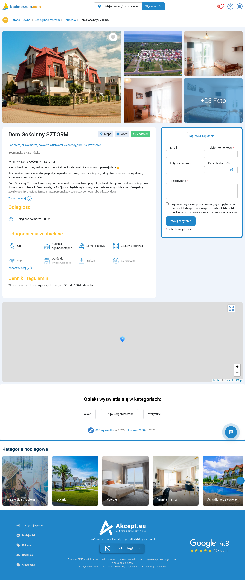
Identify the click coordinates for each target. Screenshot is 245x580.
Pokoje (86, 414)
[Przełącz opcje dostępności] (230, 6)
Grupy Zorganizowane (119, 414)
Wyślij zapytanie (180, 221)
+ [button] (237, 367)
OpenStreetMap (233, 380)
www (122, 134)
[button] (241, 481)
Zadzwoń (140, 134)
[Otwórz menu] (240, 6)
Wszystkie (154, 414)
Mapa (105, 134)
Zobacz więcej (17, 198)
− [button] (237, 373)
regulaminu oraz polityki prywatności (146, 566)
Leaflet (216, 380)
